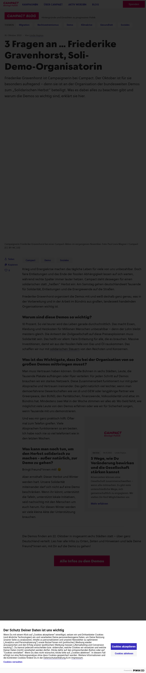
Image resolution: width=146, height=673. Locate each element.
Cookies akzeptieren (124, 646)
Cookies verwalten (12, 662)
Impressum (77, 657)
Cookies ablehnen (124, 653)
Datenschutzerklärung (54, 657)
